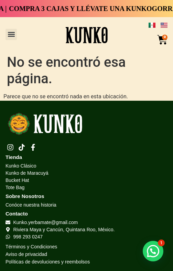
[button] (11, 34)
